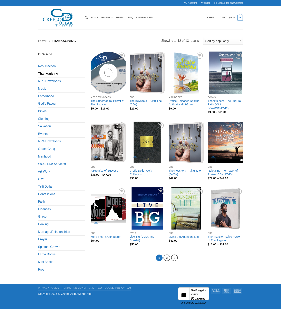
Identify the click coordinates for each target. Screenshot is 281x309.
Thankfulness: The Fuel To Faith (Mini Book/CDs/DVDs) (224, 104)
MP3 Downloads (49, 81)
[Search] (86, 17)
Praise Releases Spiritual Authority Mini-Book (184, 102)
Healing (43, 224)
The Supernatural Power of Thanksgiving (107, 102)
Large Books (47, 254)
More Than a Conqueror (106, 236)
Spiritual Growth (49, 246)
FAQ (130, 17)
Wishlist (205, 2)
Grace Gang (46, 148)
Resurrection (47, 66)
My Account (190, 2)
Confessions (46, 194)
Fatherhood (46, 96)
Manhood (44, 156)
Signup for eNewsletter (228, 2)
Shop (120, 18)
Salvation (44, 126)
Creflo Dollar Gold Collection (141, 172)
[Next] (174, 258)
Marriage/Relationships (54, 231)
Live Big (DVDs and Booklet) (142, 238)
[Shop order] (223, 41)
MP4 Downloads (49, 141)
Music (42, 88)
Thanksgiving (48, 73)
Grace (42, 216)
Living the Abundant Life (184, 236)
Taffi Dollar (45, 186)
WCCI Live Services (52, 164)
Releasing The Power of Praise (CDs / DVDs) (223, 172)
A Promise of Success (104, 170)
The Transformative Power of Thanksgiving (224, 238)
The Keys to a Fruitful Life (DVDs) (185, 172)
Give (41, 179)
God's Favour (47, 103)
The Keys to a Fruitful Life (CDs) (146, 102)
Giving (107, 18)
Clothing (44, 118)
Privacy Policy (48, 288)
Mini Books (45, 262)
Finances (44, 209)
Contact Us (144, 17)
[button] (210, 17)
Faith (41, 201)
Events (43, 133)
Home (94, 17)
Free (41, 269)
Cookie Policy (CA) (118, 288)
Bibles (42, 111)
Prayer (42, 239)
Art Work (44, 171)
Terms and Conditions (78, 288)
